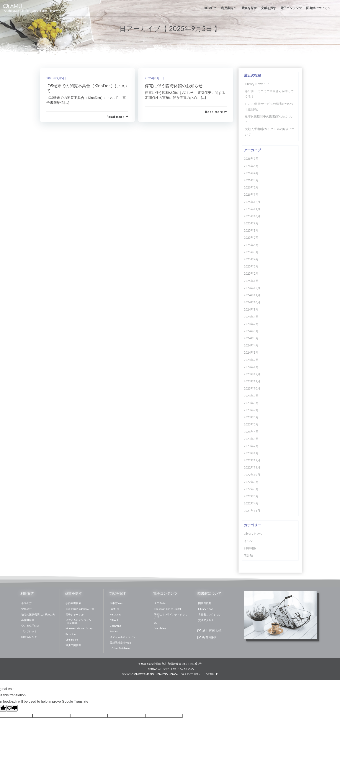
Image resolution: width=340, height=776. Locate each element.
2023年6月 (251, 417)
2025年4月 (251, 259)
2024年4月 (251, 345)
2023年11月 (252, 381)
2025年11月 (252, 209)
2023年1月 (251, 453)
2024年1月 (251, 367)
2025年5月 (251, 252)
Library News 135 (257, 84)
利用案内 (229, 8)
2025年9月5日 (56, 78)
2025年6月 (251, 245)
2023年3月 (251, 439)
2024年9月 (251, 309)
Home (210, 8)
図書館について (318, 8)
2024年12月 (252, 288)
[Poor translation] (12, 708)
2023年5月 (251, 424)
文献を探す (268, 8)
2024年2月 (251, 360)
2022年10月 (252, 475)
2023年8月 (251, 403)
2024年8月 (251, 317)
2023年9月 (251, 396)
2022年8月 (251, 489)
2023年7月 (251, 410)
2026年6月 (251, 158)
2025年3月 (251, 266)
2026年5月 (251, 166)
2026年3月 (251, 180)
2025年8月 (251, 230)
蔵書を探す (249, 8)
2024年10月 (252, 302)
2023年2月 (251, 446)
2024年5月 (251, 338)
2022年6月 (251, 496)
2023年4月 (251, 432)
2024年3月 (251, 352)
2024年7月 (251, 324)
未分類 (248, 555)
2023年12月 (252, 374)
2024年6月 (251, 331)
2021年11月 (252, 511)
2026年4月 (251, 173)
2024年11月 (252, 295)
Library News (253, 533)
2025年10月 (252, 216)
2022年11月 (252, 467)
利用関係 (250, 548)
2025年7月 (251, 237)
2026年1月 (251, 194)
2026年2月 (251, 187)
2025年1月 (251, 281)
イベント (250, 541)
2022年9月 (251, 482)
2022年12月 (252, 460)
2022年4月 (251, 503)
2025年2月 (251, 273)
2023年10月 (252, 388)
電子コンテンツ (291, 8)
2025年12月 (252, 202)
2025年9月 (251, 223)
